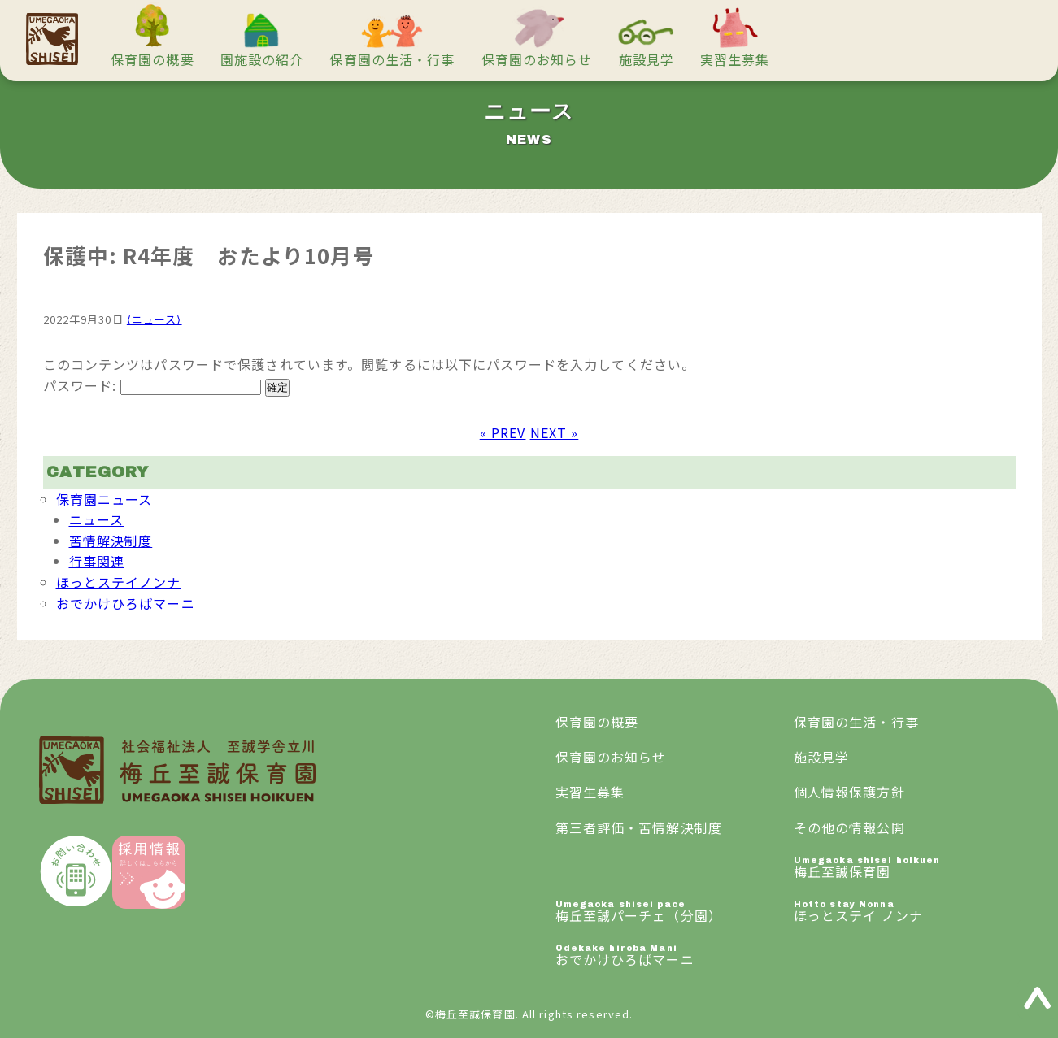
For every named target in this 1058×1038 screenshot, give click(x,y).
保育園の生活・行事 (392, 59)
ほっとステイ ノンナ (913, 912)
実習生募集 (735, 59)
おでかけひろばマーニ (125, 603)
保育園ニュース (104, 499)
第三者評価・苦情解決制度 (638, 827)
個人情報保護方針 (849, 791)
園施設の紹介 (262, 59)
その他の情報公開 (849, 827)
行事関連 (96, 561)
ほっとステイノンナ (118, 582)
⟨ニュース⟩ (154, 319)
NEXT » (554, 432)
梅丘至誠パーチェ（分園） (674, 912)
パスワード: (152, 385)
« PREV (503, 432)
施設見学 (646, 59)
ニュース (96, 519)
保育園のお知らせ (537, 59)
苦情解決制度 (111, 540)
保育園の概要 (152, 59)
